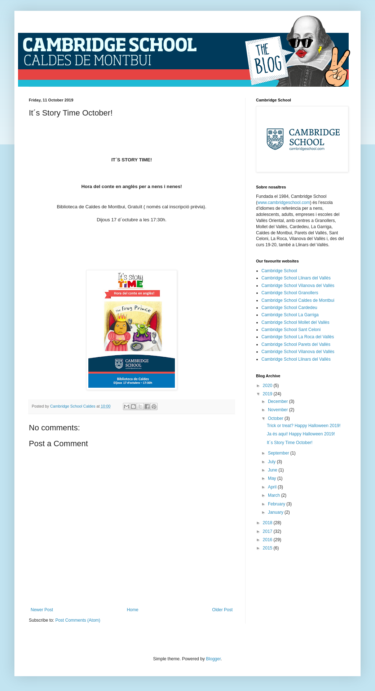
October (276, 418)
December (278, 401)
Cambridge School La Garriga (290, 314)
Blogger (213, 658)
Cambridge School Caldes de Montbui (297, 300)
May (272, 478)
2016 (268, 539)
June (273, 470)
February (277, 504)
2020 (268, 385)
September (279, 453)
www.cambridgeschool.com (283, 202)
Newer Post (42, 609)
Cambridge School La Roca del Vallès (297, 336)
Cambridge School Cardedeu (289, 307)
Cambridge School (279, 270)
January (276, 512)
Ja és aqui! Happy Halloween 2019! (301, 433)
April (273, 487)
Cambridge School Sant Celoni (291, 329)
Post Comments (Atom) (77, 620)
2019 (268, 393)
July (272, 461)
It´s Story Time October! (290, 442)
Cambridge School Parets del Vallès (295, 344)
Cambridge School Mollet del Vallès (295, 322)
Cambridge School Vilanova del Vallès (297, 285)
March (274, 495)
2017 (268, 531)
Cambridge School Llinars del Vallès (296, 278)
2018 (268, 522)
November (278, 409)
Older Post (222, 609)
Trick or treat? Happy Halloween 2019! (303, 425)
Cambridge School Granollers (289, 292)
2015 (268, 548)
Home (132, 609)
